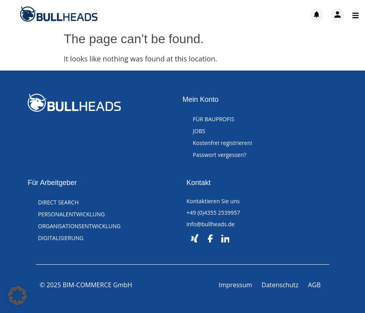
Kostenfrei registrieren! (222, 143)
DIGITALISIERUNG (61, 238)
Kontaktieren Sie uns (213, 201)
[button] (17, 295)
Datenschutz (280, 285)
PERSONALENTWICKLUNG (71, 214)
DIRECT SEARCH (58, 202)
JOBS (199, 131)
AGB (314, 285)
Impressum (235, 285)
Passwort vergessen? (219, 154)
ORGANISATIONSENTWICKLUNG (79, 226)
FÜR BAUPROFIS (213, 119)
